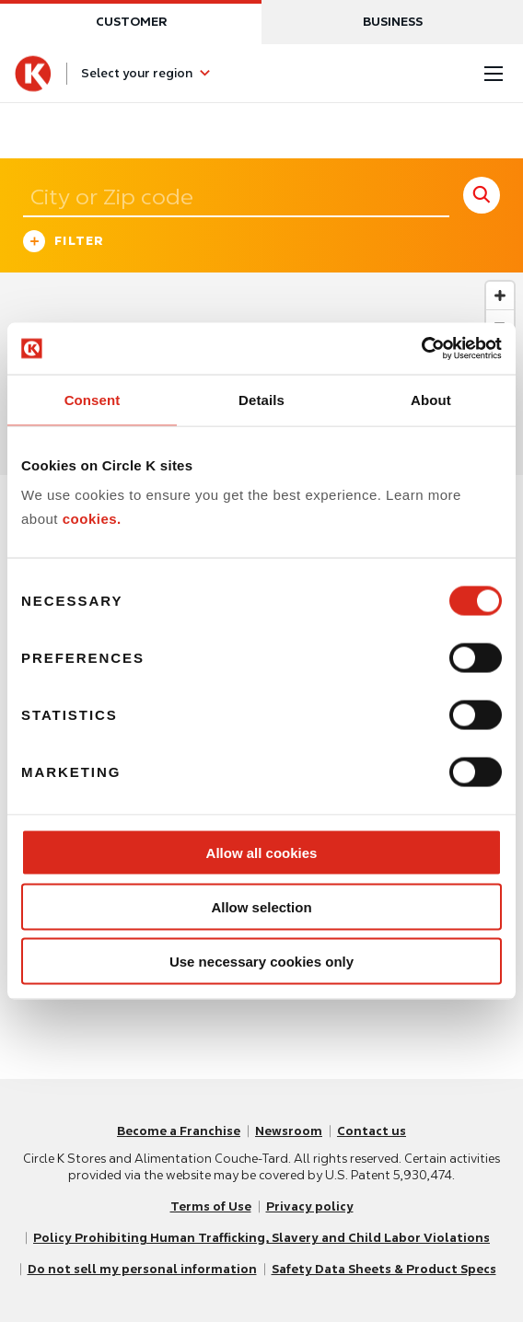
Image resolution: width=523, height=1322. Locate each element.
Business (393, 22)
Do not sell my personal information (142, 1269)
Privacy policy (310, 1206)
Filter (64, 243)
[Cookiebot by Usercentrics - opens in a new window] (421, 349)
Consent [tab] (92, 399)
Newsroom (288, 1131)
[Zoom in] (500, 295)
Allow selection (261, 906)
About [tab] (431, 399)
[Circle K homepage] (33, 73)
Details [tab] (261, 399)
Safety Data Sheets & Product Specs (384, 1269)
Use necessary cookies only (261, 960)
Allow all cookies (262, 853)
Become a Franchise (178, 1131)
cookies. (92, 518)
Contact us (371, 1131)
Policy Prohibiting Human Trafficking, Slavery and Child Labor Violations (261, 1238)
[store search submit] (481, 195)
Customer (131, 22)
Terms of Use (210, 1206)
